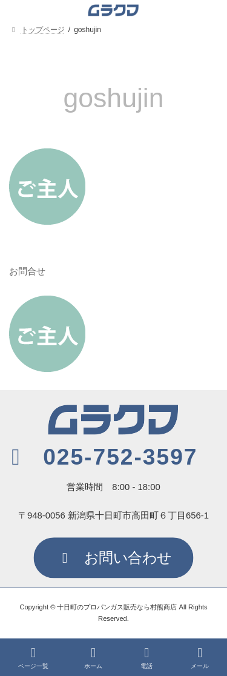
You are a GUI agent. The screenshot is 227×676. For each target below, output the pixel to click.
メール (200, 657)
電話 (146, 657)
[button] (100, 456)
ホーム (93, 657)
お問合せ (27, 271)
